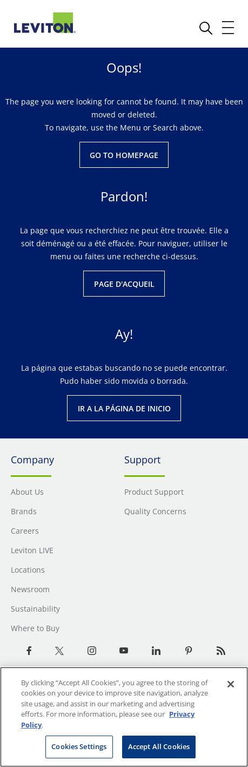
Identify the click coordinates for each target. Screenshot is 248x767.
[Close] (231, 684)
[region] (124, 717)
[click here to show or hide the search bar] (205, 28)
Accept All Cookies (159, 746)
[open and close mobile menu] (228, 27)
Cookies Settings (78, 746)
